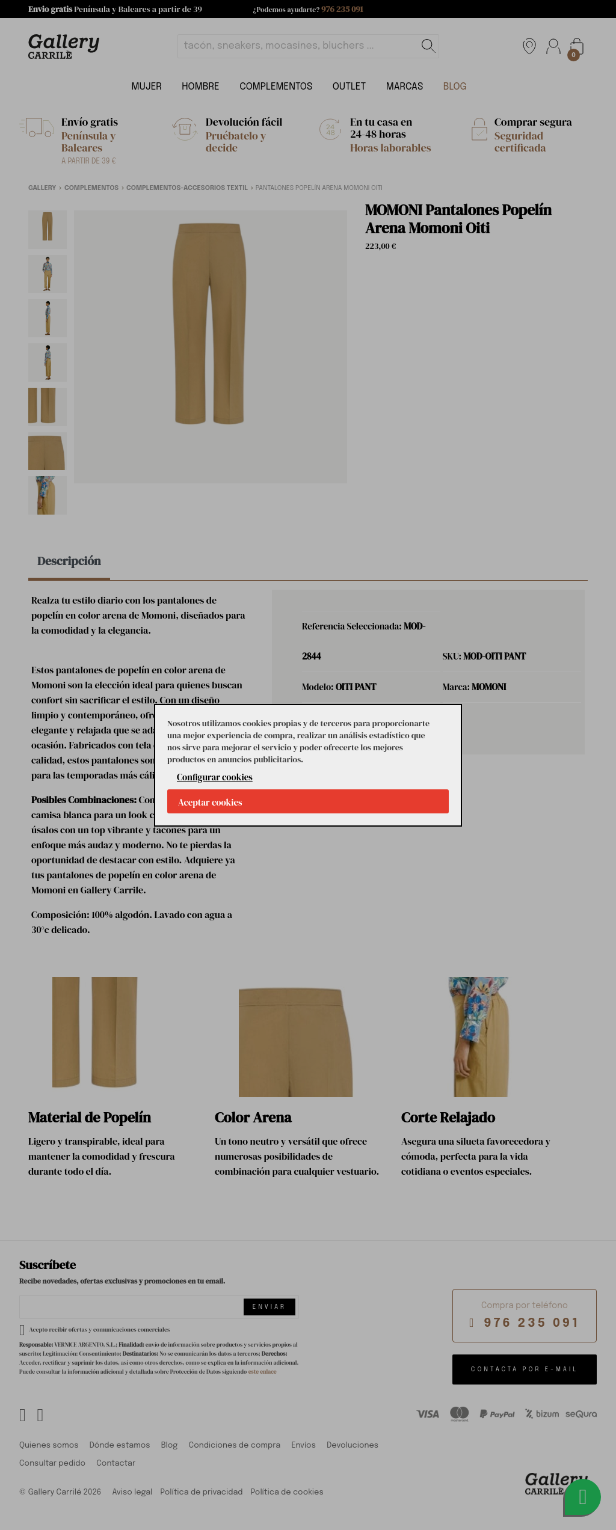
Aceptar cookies (210, 802)
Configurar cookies (215, 777)
